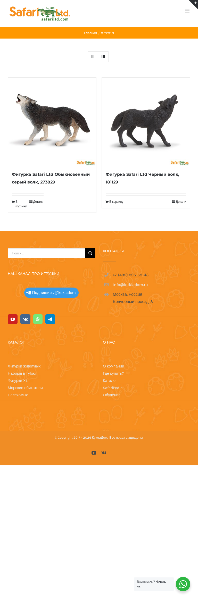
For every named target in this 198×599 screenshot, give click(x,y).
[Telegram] (50, 319)
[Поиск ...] (46, 253)
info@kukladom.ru (130, 284)
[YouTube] (13, 319)
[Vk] (25, 319)
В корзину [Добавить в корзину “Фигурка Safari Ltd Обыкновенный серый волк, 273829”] (21, 204)
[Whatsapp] (38, 319)
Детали (38, 202)
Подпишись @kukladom (51, 292)
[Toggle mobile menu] (187, 10)
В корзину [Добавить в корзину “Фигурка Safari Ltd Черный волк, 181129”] (116, 202)
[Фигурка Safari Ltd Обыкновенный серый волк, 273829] (52, 121)
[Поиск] (90, 253)
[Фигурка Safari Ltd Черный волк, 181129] (146, 121)
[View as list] (103, 57)
